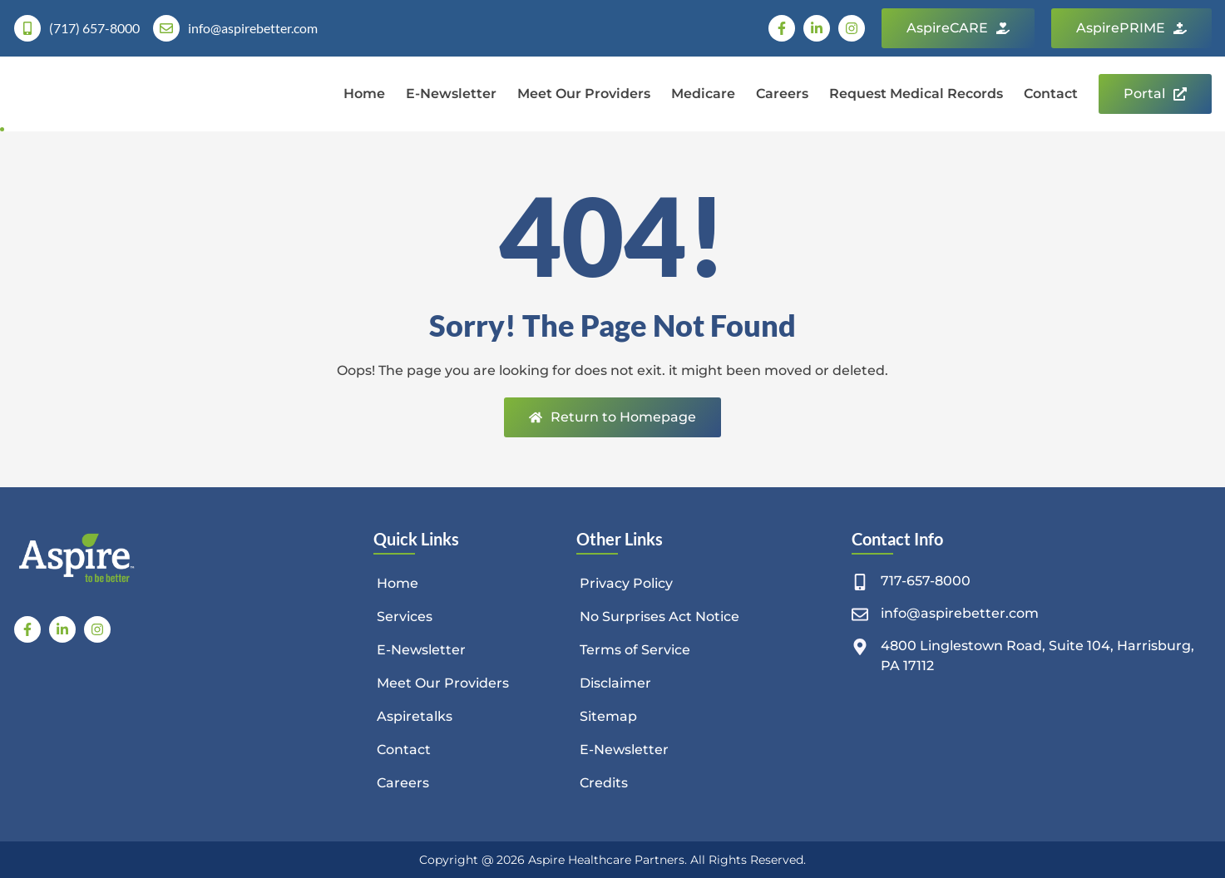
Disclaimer (616, 683)
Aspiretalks (415, 716)
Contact (1051, 93)
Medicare (703, 93)
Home (364, 93)
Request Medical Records (916, 93)
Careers (782, 93)
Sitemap (609, 716)
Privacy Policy (627, 583)
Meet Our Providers (583, 93)
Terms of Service (635, 650)
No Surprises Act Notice (660, 616)
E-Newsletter (451, 93)
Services (405, 616)
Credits (604, 783)
